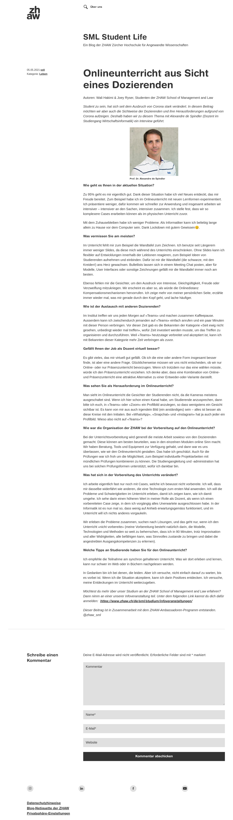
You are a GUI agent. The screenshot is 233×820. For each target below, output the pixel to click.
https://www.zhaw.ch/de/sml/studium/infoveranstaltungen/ (146, 601)
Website (91, 742)
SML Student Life (115, 37)
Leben (43, 74)
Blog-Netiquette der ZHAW (48, 808)
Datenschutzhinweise (44, 803)
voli (42, 70)
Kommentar (94, 667)
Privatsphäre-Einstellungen (48, 813)
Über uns (96, 7)
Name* (91, 714)
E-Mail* (91, 728)
